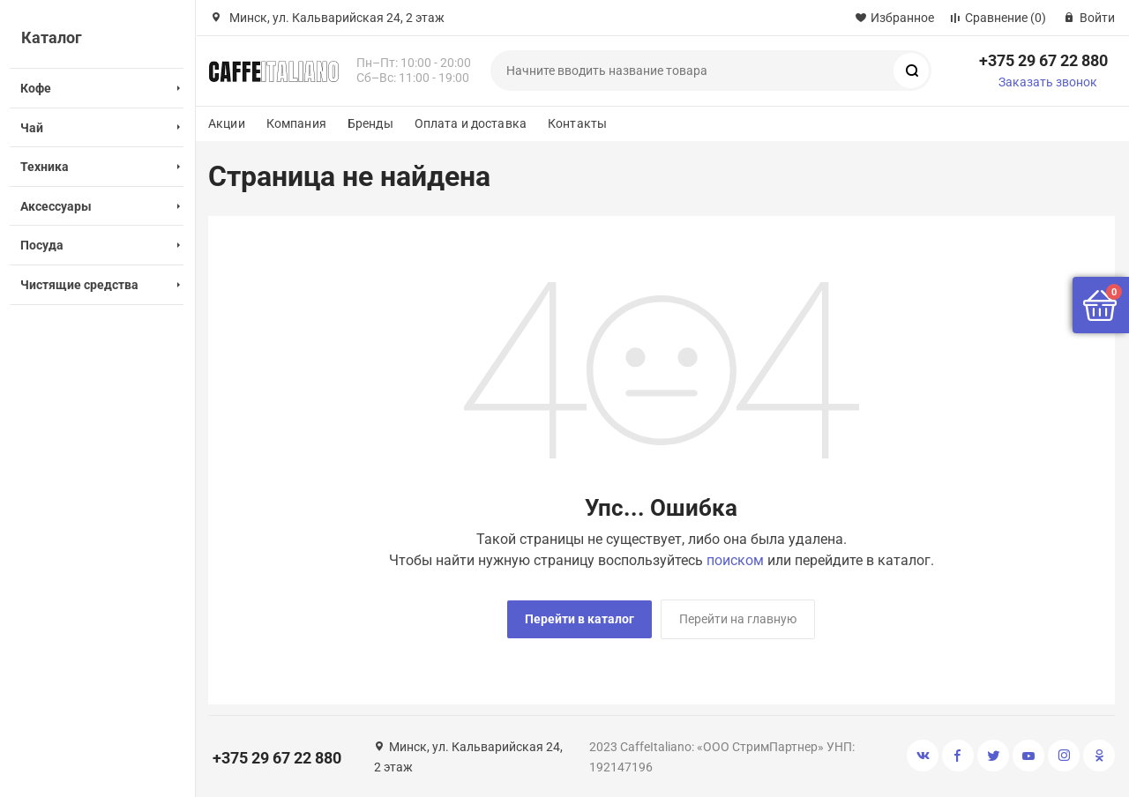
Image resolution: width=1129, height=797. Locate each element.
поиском (735, 560)
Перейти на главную (737, 619)
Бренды (370, 123)
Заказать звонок (1047, 82)
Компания (296, 123)
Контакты (577, 123)
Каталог (51, 37)
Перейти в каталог (579, 619)
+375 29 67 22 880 (1043, 60)
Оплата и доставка (471, 123)
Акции (226, 123)
